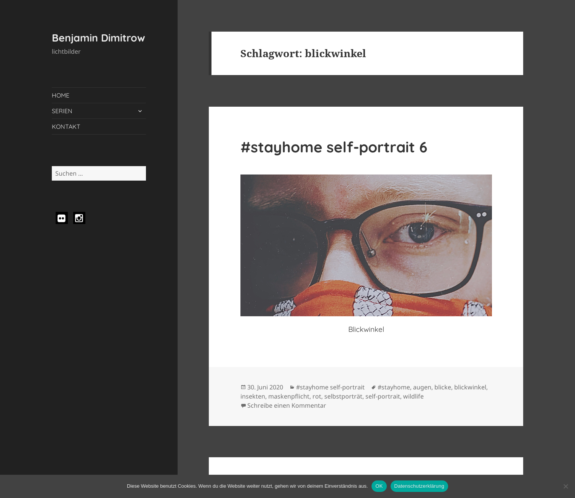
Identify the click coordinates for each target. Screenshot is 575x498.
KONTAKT (66, 126)
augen (422, 387)
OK (379, 486)
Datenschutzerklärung (419, 486)
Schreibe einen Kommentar (286, 405)
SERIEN (62, 111)
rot (316, 396)
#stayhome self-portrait (330, 387)
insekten (252, 396)
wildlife (413, 396)
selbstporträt (343, 396)
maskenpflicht (288, 396)
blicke (442, 387)
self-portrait (382, 396)
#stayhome (394, 387)
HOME (60, 95)
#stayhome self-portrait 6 (334, 147)
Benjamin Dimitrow (98, 37)
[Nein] (565, 486)
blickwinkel (470, 387)
